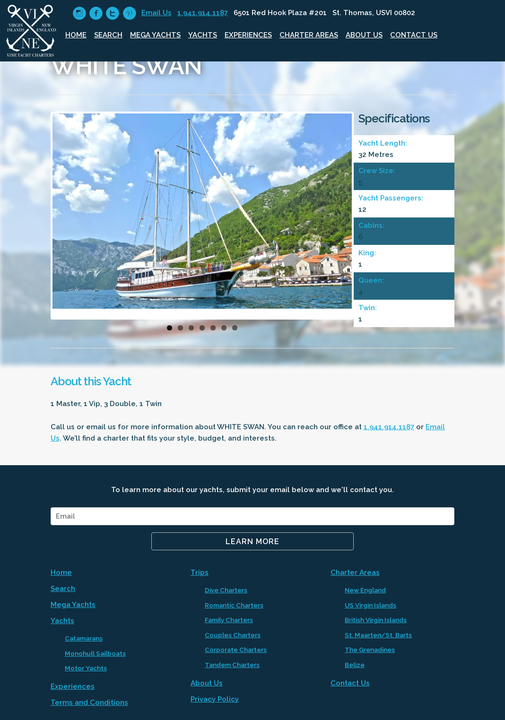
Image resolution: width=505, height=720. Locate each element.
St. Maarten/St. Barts (378, 635)
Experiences (248, 35)
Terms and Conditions (89, 702)
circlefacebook (95, 13)
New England (365, 590)
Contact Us (413, 35)
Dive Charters (226, 590)
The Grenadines (370, 649)
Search (108, 35)
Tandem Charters (232, 664)
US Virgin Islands (370, 605)
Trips (200, 572)
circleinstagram (79, 13)
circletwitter (112, 13)
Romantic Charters (234, 605)
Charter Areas (308, 35)
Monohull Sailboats (95, 653)
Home (76, 35)
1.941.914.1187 (202, 13)
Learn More (252, 541)
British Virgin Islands (376, 620)
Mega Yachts (155, 35)
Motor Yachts (86, 668)
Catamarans (84, 638)
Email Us (156, 13)
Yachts (202, 35)
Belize (355, 664)
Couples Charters (233, 635)
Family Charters (229, 620)
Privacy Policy (215, 699)
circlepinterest (129, 13)
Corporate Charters (236, 649)
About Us (364, 35)
